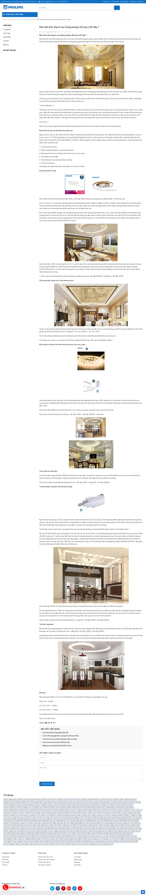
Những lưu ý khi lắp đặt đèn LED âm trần (56, 746)
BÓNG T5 (121, 810)
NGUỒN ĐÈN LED (88, 841)
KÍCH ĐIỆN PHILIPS (68, 836)
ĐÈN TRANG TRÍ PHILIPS (96, 834)
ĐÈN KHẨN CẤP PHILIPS (41, 826)
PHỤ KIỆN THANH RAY (28, 844)
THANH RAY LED (95, 844)
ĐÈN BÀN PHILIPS (125, 820)
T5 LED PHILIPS (65, 844)
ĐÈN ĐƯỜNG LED (98, 823)
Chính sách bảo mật (45, 857)
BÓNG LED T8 (28, 807)
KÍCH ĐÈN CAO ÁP (55, 836)
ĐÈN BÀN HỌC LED (49, 820)
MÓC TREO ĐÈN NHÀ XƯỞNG (71, 841)
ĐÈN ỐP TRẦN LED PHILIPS (82, 828)
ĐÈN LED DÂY (77, 826)
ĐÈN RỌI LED (113, 831)
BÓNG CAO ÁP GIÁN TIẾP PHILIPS (29, 799)
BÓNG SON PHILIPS (95, 810)
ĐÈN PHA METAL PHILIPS (45, 831)
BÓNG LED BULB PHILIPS (20, 805)
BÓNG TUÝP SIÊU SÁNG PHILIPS (76, 813)
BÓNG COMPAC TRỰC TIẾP (25, 802)
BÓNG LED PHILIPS (16, 807)
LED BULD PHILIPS (82, 836)
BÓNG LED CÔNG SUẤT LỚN (111, 805)
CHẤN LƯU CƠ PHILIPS (48, 815)
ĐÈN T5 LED (67, 834)
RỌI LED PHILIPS (43, 844)
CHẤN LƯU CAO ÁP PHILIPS (19, 815)
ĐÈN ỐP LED (42, 828)
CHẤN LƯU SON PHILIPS (53, 818)
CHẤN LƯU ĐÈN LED (83, 815)
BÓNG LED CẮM (77, 805)
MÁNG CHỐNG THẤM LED (16, 839)
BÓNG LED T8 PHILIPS (42, 807)
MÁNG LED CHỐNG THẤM (59, 839)
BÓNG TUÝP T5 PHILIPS (96, 813)
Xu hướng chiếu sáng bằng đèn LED (54, 733)
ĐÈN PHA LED (14, 831)
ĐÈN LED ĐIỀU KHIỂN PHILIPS (109, 826)
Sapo (89, 893)
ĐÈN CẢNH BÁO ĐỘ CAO (61, 823)
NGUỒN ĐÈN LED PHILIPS (104, 841)
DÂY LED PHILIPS (86, 818)
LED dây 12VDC (44, 705)
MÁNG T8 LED (39, 841)
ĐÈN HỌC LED (128, 823)
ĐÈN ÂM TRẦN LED (128, 818)
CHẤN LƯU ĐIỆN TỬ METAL (120, 815)
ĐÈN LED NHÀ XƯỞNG (128, 826)
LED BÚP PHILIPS (95, 836)
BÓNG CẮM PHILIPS (10, 799)
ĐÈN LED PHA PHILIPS (29, 828)
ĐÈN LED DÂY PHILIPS (91, 826)
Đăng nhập (78, 859)
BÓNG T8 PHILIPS (58, 813)
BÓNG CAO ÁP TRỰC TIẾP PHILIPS (70, 799)
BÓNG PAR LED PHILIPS (50, 810)
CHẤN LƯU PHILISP (37, 818)
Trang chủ (5, 857)
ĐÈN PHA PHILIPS (82, 831)
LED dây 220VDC (45, 710)
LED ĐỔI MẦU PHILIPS (123, 836)
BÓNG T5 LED (130, 810)
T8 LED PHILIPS (83, 844)
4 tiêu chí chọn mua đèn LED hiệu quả (55, 742)
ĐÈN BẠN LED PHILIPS (111, 820)
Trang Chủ (106, 1)
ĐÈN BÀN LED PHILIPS (95, 820)
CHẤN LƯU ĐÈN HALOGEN (66, 815)
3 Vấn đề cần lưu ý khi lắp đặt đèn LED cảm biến (59, 739)
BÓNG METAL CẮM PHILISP (96, 807)
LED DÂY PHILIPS (108, 836)
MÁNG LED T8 (98, 839)
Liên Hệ (133, 1)
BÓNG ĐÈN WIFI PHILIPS (67, 802)
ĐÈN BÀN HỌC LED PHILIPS (66, 820)
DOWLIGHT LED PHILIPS (39, 836)
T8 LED (74, 844)
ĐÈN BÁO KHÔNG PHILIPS (43, 823)
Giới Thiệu (115, 1)
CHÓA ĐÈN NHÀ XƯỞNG (71, 818)
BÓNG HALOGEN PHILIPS (84, 802)
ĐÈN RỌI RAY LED (124, 831)
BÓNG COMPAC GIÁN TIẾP (122, 799)
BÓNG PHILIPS (64, 810)
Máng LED (43, 701)
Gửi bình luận (47, 784)
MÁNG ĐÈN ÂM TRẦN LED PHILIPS (37, 839)
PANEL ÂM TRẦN (119, 841)
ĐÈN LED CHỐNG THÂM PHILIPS (61, 826)
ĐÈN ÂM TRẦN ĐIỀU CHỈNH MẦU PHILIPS (106, 818)
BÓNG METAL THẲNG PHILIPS (20, 810)
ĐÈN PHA (124, 828)
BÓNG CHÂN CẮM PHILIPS (90, 799)
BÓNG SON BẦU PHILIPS (79, 810)
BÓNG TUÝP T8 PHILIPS (113, 813)
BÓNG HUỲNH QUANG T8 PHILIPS (124, 802)
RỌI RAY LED (54, 844)
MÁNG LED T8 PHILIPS (111, 839)
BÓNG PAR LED (36, 810)
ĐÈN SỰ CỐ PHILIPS (55, 834)
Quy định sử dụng (44, 865)
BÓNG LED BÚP (66, 805)
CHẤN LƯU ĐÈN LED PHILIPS (100, 815)
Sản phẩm (6, 862)
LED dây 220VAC (81, 331)
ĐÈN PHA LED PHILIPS (28, 831)
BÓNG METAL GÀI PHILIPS (115, 807)
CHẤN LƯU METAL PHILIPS (21, 818)
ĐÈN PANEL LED (114, 828)
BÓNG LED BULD (35, 805)
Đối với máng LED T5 (46, 203)
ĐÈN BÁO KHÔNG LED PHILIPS (23, 823)
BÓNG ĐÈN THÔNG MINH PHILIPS (46, 802)
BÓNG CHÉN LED (106, 799)
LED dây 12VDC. (94, 331)
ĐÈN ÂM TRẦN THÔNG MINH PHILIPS (29, 820)
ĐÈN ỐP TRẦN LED (66, 828)
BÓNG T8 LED (30, 813)
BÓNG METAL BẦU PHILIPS (76, 807)
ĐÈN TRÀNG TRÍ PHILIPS (113, 834)
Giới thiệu (5, 859)
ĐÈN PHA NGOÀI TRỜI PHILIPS (65, 831)
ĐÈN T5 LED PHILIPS (79, 834)
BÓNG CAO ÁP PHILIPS (49, 799)
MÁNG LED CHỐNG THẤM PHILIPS (80, 839)
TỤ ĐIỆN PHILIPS (107, 844)
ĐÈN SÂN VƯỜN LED (20, 834)
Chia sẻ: (42, 723)
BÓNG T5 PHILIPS (18, 813)
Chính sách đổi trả (44, 862)
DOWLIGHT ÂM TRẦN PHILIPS (20, 836)
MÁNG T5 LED (12, 841)
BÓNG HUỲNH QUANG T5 (102, 802)
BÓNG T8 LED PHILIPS (44, 813)
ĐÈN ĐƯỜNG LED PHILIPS (113, 823)
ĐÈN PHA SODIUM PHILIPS (98, 831)
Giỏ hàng (77, 865)
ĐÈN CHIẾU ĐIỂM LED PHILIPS (81, 823)
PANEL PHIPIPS (15, 844)
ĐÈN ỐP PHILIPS (53, 828)
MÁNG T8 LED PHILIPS (53, 841)
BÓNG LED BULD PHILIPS (51, 805)
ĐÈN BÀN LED (81, 820)
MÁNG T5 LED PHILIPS (26, 841)
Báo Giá (140, 1)
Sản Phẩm (125, 1)
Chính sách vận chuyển (46, 859)
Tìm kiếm (77, 857)
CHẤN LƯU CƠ (34, 815)
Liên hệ (4, 865)
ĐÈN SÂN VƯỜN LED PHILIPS (37, 834)
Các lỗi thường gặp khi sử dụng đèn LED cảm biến (60, 736)
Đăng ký (77, 862)
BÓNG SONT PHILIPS (110, 810)
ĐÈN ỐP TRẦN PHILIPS (100, 828)
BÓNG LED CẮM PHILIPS (92, 805)
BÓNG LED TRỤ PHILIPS (58, 807)
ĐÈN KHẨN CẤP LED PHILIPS (22, 826)
